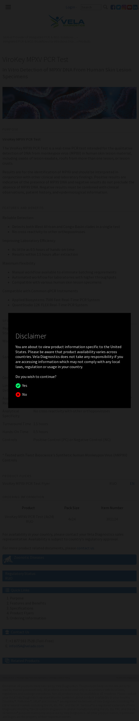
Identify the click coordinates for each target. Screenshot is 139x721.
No (24, 394)
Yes (24, 385)
